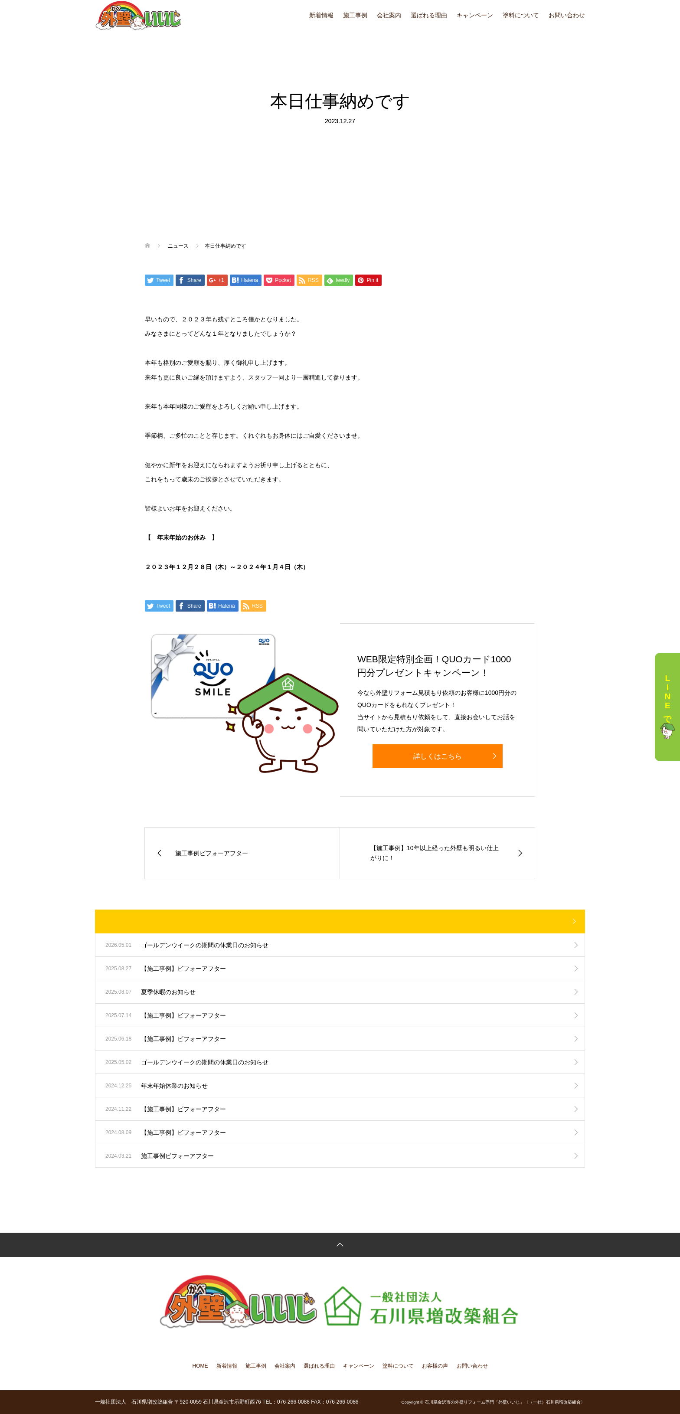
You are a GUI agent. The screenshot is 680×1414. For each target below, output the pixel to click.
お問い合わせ (567, 15)
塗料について (521, 15)
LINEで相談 (667, 707)
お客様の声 (435, 1366)
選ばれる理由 (429, 15)
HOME (200, 1366)
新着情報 (321, 15)
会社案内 (389, 15)
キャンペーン (475, 15)
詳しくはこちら (437, 756)
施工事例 (355, 15)
